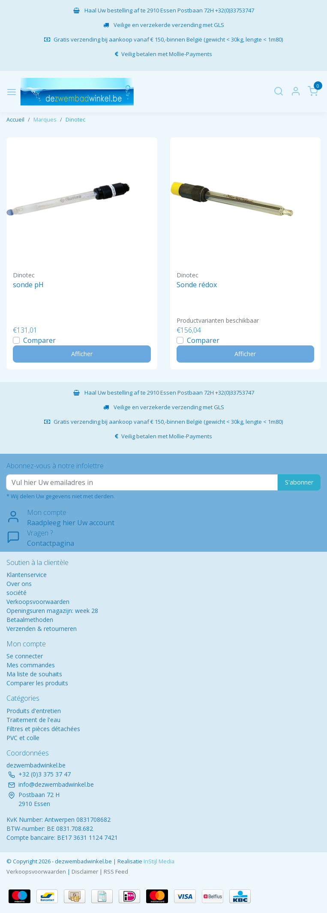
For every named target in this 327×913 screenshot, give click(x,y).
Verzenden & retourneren (41, 629)
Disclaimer (85, 871)
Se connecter (24, 656)
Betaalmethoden (29, 620)
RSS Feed (116, 871)
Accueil (15, 119)
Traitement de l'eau (33, 720)
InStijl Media (158, 861)
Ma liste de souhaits (34, 674)
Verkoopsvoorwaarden (37, 602)
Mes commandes (30, 665)
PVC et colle (22, 738)
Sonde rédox (197, 284)
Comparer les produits (37, 683)
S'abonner (299, 482)
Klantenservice (26, 575)
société (16, 593)
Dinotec (75, 119)
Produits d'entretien (33, 711)
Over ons (19, 584)
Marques (45, 119)
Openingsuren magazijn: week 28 (52, 611)
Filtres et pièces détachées (43, 729)
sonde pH (28, 284)
